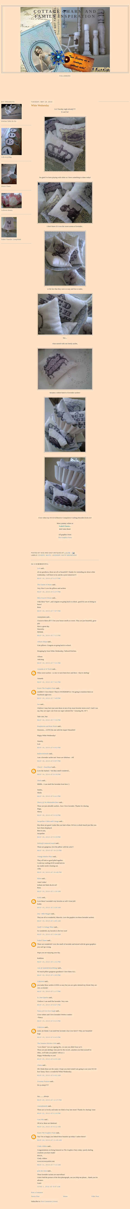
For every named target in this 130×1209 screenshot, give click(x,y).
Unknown (40, 981)
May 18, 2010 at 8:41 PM (49, 796)
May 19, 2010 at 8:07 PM (49, 1005)
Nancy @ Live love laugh (46, 1011)
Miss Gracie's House (44, 598)
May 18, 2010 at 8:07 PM (49, 761)
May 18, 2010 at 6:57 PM (49, 592)
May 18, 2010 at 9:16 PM (49, 815)
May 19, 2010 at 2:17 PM (49, 991)
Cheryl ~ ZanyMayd (44, 767)
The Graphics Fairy (65, 537)
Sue (38, 704)
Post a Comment (37, 1192)
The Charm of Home (44, 585)
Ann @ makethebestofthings (47, 968)
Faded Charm (64, 526)
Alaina (39, 1065)
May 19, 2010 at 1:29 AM (49, 891)
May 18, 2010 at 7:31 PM (49, 663)
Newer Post (35, 1196)
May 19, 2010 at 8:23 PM (49, 1021)
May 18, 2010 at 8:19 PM (49, 774)
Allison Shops (42, 642)
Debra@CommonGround (46, 843)
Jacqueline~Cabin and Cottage (48, 821)
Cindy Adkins (42, 1146)
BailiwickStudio (43, 754)
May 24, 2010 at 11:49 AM (49, 1140)
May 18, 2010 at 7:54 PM (49, 720)
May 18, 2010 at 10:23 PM (49, 850)
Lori (38, 568)
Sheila (39, 780)
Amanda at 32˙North (44, 669)
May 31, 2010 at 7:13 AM (49, 1165)
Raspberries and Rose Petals (47, 726)
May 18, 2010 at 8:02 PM (49, 747)
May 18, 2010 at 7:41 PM (49, 682)
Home (65, 1196)
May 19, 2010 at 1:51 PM (49, 962)
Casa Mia (40, 1119)
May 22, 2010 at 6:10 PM (49, 1113)
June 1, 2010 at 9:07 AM (48, 1187)
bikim (39, 878)
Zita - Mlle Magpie (44, 914)
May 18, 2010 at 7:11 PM (49, 635)
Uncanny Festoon (43, 1081)
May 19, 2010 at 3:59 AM (49, 907)
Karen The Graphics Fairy (46, 688)
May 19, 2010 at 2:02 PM (49, 975)
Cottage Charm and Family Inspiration (65, 14)
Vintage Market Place (45, 856)
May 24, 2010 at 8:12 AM (49, 1127)
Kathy (39, 897)
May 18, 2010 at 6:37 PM (49, 578)
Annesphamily (42, 1106)
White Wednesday (40, 105)
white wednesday (69, 555)
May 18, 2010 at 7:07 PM (49, 611)
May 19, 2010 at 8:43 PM (49, 1037)
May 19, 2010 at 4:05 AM (49, 921)
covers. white (44, 555)
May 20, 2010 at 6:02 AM (49, 1075)
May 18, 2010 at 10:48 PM (49, 872)
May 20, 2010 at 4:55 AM (49, 1059)
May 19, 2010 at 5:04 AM (49, 934)
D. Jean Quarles (42, 997)
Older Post (95, 1196)
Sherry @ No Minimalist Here (48, 802)
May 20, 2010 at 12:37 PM (49, 1100)
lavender (56, 555)
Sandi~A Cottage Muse (45, 927)
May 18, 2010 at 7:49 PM (49, 698)
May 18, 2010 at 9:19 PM (49, 837)
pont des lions (42, 1171)
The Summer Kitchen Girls (46, 1043)
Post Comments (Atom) (49, 1201)
